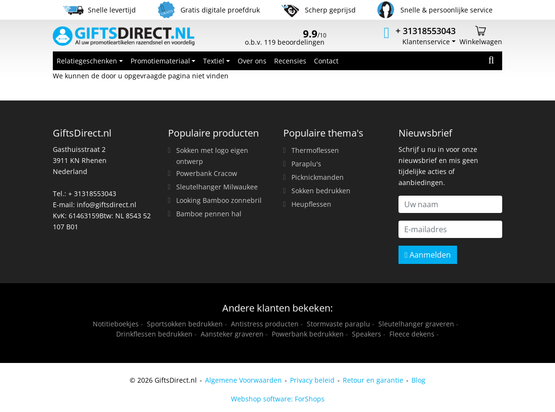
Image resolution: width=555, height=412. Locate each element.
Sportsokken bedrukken (185, 323)
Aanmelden (428, 255)
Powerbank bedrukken (308, 333)
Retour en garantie (373, 380)
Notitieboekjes (116, 323)
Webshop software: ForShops (278, 398)
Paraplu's (306, 163)
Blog (418, 380)
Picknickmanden (317, 177)
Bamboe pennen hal (208, 213)
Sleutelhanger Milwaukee (217, 186)
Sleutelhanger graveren (416, 323)
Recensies (290, 60)
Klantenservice (426, 41)
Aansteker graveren (232, 333)
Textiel (213, 60)
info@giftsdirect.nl (106, 204)
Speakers (366, 333)
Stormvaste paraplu (338, 323)
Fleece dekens (411, 333)
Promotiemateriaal (160, 60)
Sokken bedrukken (320, 190)
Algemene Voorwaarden (243, 380)
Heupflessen (311, 204)
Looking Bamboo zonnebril (219, 200)
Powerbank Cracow (206, 173)
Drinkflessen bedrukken (154, 333)
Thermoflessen (315, 150)
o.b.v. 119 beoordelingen (285, 38)
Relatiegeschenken (87, 60)
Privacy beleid (312, 380)
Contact (326, 60)
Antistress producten (265, 323)
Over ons (252, 60)
